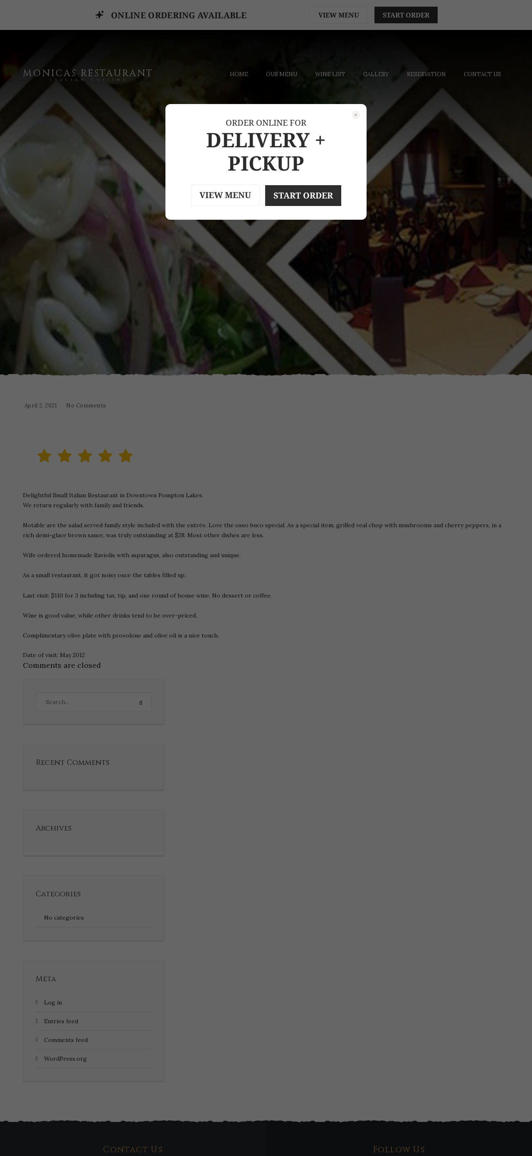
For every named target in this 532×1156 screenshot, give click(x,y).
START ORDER (303, 195)
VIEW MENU (225, 195)
